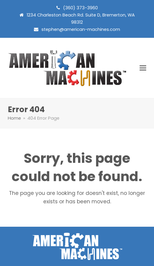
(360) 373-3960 (80, 8)
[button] (143, 67)
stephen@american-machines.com (80, 29)
